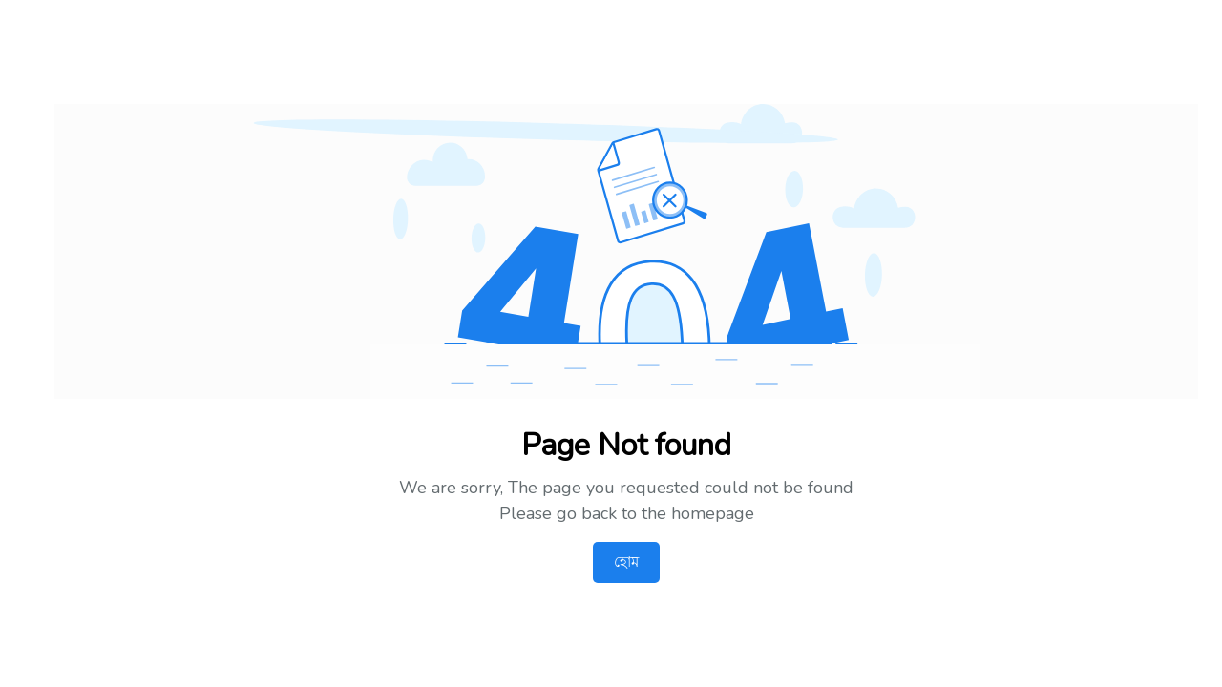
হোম (626, 562)
